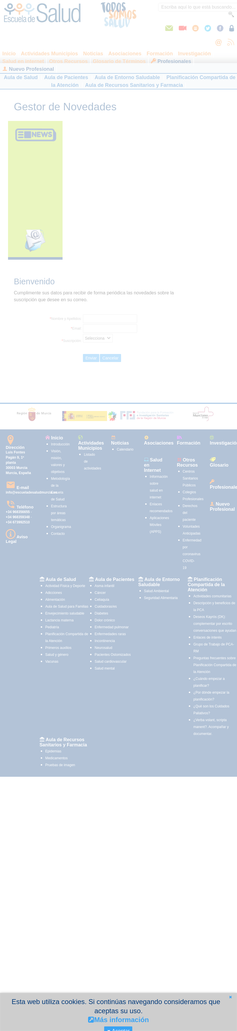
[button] (230, 997)
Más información (118, 1020)
